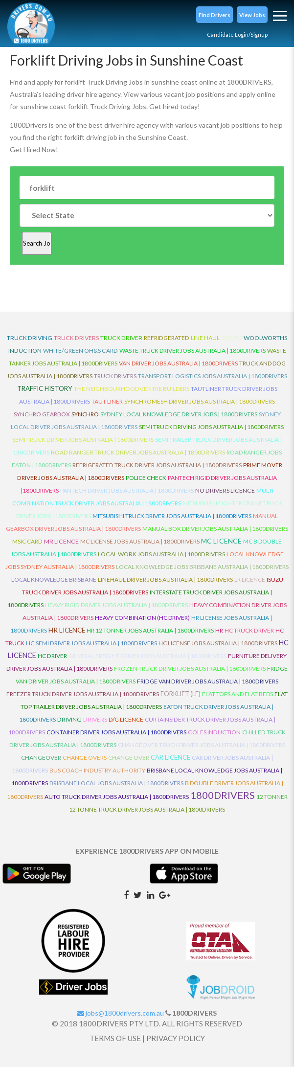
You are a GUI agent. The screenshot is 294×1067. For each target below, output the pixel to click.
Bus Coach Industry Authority (97, 770)
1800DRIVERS (222, 795)
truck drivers (76, 337)
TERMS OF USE (115, 1038)
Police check (146, 477)
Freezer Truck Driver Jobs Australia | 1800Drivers (82, 694)
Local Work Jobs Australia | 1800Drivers (161, 554)
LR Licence (249, 579)
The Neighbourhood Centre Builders (131, 388)
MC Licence (221, 541)
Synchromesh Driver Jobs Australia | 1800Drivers (199, 401)
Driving (69, 719)
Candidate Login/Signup (237, 34)
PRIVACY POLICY (175, 1038)
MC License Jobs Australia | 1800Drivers (140, 541)
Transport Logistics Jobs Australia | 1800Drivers (212, 376)
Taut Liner (107, 401)
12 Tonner (272, 796)
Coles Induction (214, 732)
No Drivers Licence (225, 490)
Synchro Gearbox (42, 414)
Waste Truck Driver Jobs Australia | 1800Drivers (192, 350)
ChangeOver (41, 757)
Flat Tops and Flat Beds (237, 694)
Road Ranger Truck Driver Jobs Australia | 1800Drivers (138, 452)
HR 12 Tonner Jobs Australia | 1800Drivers (150, 630)
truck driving (29, 337)
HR (219, 630)
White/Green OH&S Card (80, 350)
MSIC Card (27, 541)
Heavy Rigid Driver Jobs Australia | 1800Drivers (116, 605)
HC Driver (52, 655)
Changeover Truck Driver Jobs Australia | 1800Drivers (201, 745)
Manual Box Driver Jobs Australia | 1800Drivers (215, 528)
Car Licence (170, 757)
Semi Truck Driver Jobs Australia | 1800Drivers (83, 439)
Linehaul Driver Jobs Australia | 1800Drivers (165, 579)
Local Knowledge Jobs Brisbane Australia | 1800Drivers (202, 566)
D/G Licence (126, 719)
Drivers (95, 719)
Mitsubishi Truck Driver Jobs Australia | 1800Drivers (171, 516)
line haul (205, 337)
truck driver (121, 337)
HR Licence (66, 630)
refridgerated (166, 337)
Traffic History (44, 388)
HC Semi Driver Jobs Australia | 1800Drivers (91, 643)
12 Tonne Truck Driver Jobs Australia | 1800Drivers (147, 809)
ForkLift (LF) (180, 694)
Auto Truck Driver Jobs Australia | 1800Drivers (117, 796)
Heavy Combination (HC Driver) (142, 617)
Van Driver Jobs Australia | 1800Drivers (178, 363)
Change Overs (85, 757)
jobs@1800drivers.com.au (120, 1013)
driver (231, 337)
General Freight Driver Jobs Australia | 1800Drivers (147, 655)
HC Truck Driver (249, 630)
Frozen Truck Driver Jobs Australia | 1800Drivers (190, 668)
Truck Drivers (115, 376)
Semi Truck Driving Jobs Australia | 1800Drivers (211, 427)
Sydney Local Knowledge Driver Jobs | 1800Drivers (178, 414)
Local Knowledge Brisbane (53, 579)
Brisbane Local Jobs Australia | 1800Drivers (116, 783)
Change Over (128, 757)
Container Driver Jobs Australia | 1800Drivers (116, 732)
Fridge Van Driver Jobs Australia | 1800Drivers (207, 681)
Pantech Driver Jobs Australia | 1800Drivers (127, 490)
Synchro (85, 414)
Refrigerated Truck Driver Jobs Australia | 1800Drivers (157, 465)
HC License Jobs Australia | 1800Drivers (217, 643)
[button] (214, 14)
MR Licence (61, 541)
